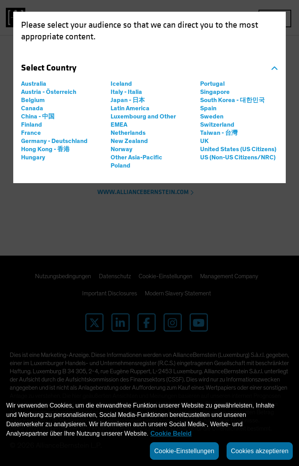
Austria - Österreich (48, 92)
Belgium (33, 100)
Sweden (211, 116)
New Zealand (129, 141)
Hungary (33, 157)
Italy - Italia (126, 92)
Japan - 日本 (128, 100)
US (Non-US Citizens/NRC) (238, 157)
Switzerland (217, 125)
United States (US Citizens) (238, 149)
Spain (208, 108)
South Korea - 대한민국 (232, 100)
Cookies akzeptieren (259, 451)
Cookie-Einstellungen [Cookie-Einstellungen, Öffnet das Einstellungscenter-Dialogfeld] (184, 451)
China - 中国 (38, 116)
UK (204, 141)
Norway (121, 149)
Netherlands (128, 133)
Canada (32, 108)
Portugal (212, 84)
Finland (31, 125)
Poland (120, 165)
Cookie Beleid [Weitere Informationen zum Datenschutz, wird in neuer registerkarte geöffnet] (171, 433)
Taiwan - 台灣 (218, 133)
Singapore (215, 92)
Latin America (130, 108)
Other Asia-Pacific (136, 157)
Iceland (121, 84)
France (31, 133)
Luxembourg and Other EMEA (143, 120)
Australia (33, 84)
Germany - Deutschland (54, 141)
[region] (149, 429)
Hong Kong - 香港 (45, 149)
